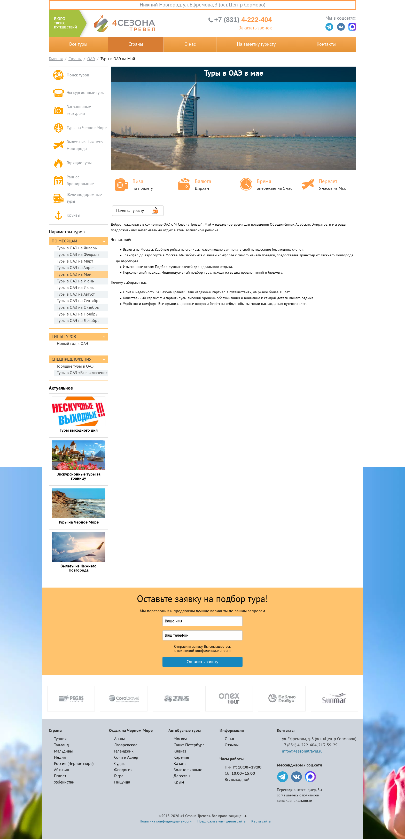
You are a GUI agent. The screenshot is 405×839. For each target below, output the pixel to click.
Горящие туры (72, 163)
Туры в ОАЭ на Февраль (78, 254)
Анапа (119, 739)
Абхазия (61, 769)
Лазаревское (125, 745)
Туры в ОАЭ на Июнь (75, 281)
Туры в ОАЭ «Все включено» (82, 372)
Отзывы (232, 745)
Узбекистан (64, 782)
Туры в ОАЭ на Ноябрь (77, 314)
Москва (180, 739)
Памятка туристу (130, 210)
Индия (60, 757)
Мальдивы (63, 751)
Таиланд (61, 745)
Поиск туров (71, 75)
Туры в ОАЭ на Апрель (76, 267)
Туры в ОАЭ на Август (76, 294)
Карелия (181, 757)
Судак (119, 763)
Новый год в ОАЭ (72, 343)
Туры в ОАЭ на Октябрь (78, 307)
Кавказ (180, 751)
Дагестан (182, 776)
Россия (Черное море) (74, 763)
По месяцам (64, 241)
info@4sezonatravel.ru (302, 751)
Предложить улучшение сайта (221, 821)
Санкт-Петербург (189, 745)
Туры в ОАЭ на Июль (75, 287)
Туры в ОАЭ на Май (74, 274)
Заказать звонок (255, 28)
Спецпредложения (71, 359)
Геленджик (124, 751)
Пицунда (122, 782)
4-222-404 (243, 19)
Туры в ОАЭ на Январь (77, 248)
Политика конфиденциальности (166, 821)
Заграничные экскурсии (72, 110)
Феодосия (123, 769)
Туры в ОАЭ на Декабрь (78, 320)
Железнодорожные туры (77, 198)
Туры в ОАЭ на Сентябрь (78, 300)
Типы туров (64, 336)
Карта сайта (261, 821)
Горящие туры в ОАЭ (75, 366)
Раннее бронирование (73, 180)
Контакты (326, 44)
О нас (190, 44)
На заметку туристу (256, 44)
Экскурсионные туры (79, 93)
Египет (60, 776)
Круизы (66, 215)
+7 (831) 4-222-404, (299, 745)
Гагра (118, 776)
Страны (135, 44)
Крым (179, 782)
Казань (180, 763)
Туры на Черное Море (80, 128)
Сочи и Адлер (126, 757)
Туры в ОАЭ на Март (75, 261)
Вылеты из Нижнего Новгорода (78, 145)
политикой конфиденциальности (204, 651)
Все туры (78, 44)
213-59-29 (328, 745)
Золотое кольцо (188, 769)
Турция (60, 739)
